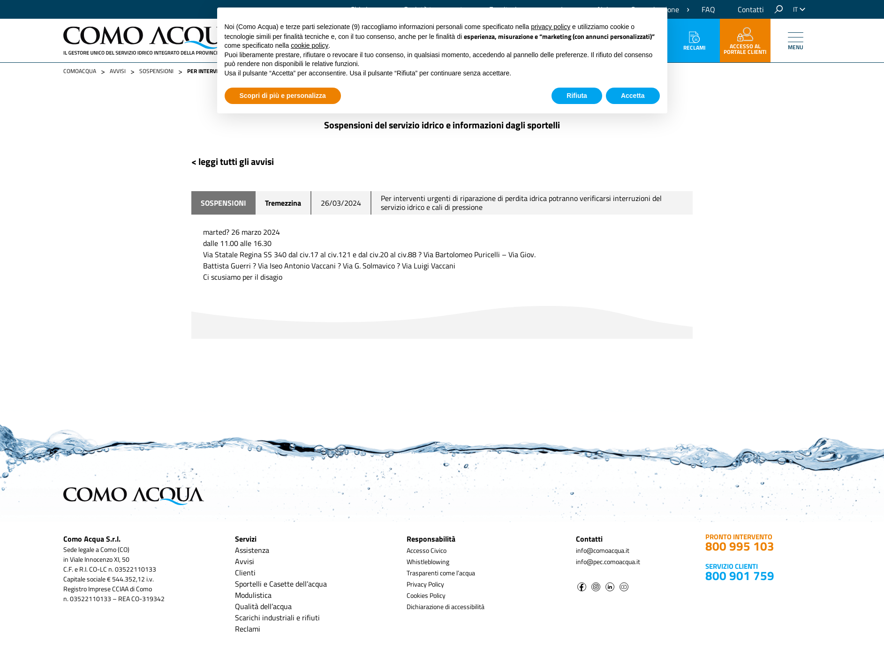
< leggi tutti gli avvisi (232, 161)
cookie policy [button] (309, 45)
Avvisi (244, 561)
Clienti (245, 572)
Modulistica (253, 595)
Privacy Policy (425, 584)
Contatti (751, 9)
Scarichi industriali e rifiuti (277, 617)
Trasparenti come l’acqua (441, 573)
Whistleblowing (428, 561)
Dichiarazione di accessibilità (445, 606)
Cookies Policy (426, 595)
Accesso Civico (426, 550)
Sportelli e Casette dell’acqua (281, 583)
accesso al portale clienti (745, 41)
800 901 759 (739, 575)
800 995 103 (739, 546)
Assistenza (252, 550)
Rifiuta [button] (577, 95)
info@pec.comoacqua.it (608, 561)
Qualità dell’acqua (263, 606)
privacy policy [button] (550, 26)
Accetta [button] (633, 95)
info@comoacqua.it (602, 550)
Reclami (694, 41)
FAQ (708, 9)
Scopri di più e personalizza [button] (283, 95)
